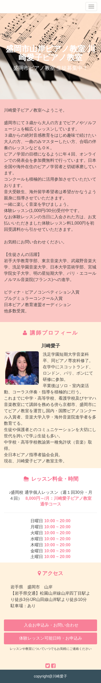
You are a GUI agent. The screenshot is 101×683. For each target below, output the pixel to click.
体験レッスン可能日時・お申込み (50, 638)
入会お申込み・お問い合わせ (50, 625)
